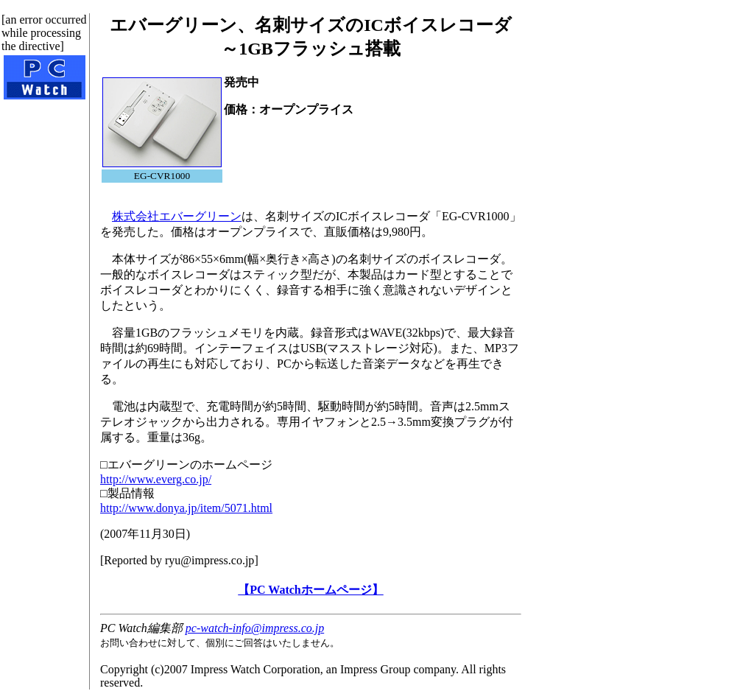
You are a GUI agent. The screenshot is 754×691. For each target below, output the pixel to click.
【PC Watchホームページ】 (310, 589)
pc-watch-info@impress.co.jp (255, 628)
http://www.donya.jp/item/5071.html (186, 508)
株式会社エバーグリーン (177, 216)
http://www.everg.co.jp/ (155, 479)
